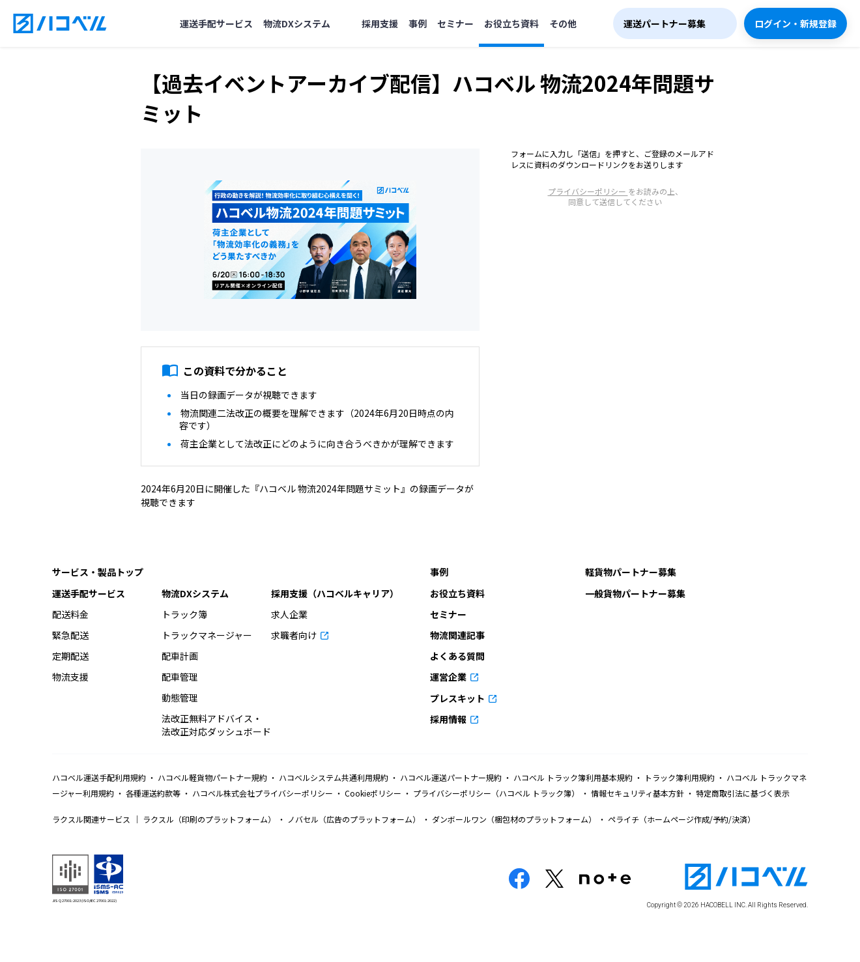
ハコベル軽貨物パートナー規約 (212, 777)
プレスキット (458, 698)
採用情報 (449, 719)
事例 (417, 23)
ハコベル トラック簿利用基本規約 (573, 777)
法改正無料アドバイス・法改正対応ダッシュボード (216, 725)
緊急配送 (70, 635)
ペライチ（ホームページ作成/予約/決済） (680, 819)
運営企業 (449, 676)
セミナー (455, 23)
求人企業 (289, 614)
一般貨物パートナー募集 (635, 593)
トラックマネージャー (207, 635)
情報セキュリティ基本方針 (637, 793)
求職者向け (295, 635)
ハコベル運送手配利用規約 (100, 777)
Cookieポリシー (373, 793)
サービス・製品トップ (97, 571)
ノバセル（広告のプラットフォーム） (353, 819)
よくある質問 (457, 655)
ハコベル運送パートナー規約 (451, 777)
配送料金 (70, 614)
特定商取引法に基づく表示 (742, 793)
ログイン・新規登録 (795, 23)
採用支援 (380, 23)
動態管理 (180, 697)
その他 (563, 23)
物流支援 (70, 676)
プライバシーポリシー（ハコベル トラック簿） (496, 793)
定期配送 (70, 655)
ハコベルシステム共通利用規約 (333, 777)
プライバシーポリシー (588, 191)
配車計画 (180, 655)
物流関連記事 (457, 635)
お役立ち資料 (511, 23)
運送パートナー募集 (665, 23)
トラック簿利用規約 (679, 777)
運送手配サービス (216, 23)
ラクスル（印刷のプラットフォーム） (209, 819)
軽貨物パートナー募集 (630, 571)
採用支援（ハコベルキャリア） (335, 593)
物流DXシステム (296, 23)
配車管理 (180, 676)
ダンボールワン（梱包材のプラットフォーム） (514, 819)
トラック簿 (184, 614)
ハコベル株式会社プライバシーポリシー (262, 793)
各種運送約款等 (153, 793)
